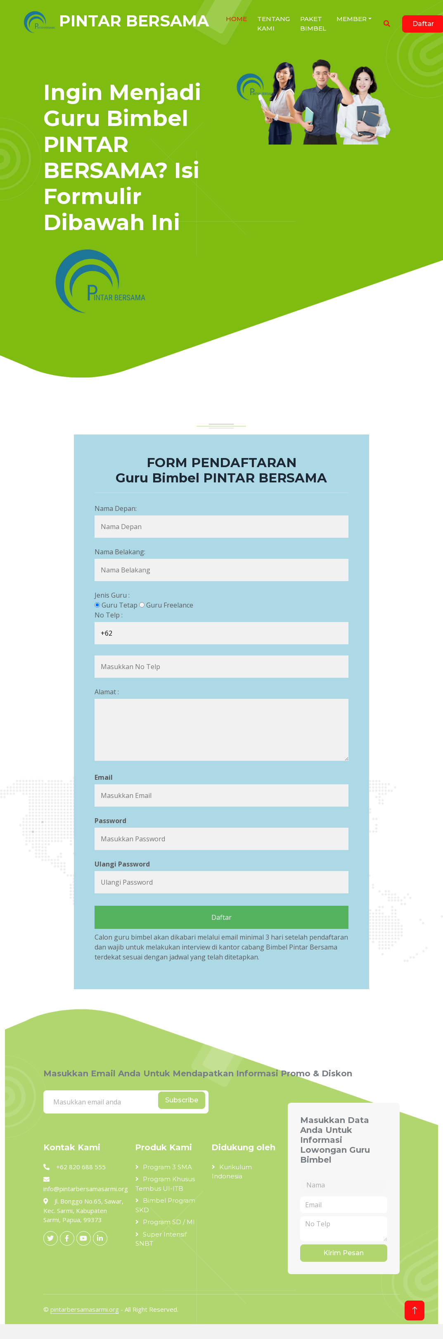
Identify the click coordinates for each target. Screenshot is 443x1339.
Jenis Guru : (112, 595)
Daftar (221, 917)
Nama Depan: (116, 508)
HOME (236, 19)
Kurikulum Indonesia (232, 1171)
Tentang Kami (273, 23)
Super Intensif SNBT (161, 1239)
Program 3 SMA (167, 1167)
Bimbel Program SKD (165, 1205)
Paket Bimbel (313, 23)
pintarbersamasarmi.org (84, 1309)
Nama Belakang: (120, 551)
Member (351, 19)
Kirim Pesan (343, 1253)
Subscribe (181, 1100)
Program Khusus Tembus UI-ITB (165, 1183)
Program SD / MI (169, 1222)
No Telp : (109, 615)
